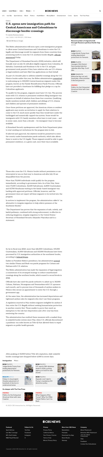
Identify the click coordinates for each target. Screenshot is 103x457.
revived (57, 261)
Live (22, 11)
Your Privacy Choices (49, 435)
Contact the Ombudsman (88, 444)
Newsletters (65, 430)
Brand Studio (66, 438)
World (26, 16)
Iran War (9, 16)
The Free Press (84, 16)
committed (57, 78)
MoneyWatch (51, 16)
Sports (76, 16)
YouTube (27, 430)
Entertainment (61, 16)
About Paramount (86, 430)
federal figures (22, 257)
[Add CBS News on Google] (15, 41)
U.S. (3, 16)
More (16, 361)
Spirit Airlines (18, 16)
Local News (13, 11)
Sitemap (64, 440)
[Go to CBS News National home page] (51, 11)
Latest (4, 11)
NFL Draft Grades (11, 435)
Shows (28, 11)
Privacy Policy (47, 430)
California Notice (48, 432)
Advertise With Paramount (89, 432)
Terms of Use (47, 438)
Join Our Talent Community (85, 435)
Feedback (84, 441)
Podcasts (64, 432)
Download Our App (68, 435)
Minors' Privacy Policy (50, 440)
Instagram (28, 435)
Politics (32, 16)
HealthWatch (41, 16)
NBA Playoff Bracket (12, 438)
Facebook (28, 432)
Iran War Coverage (11, 432)
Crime (70, 16)
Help (82, 439)
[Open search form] (100, 11)
